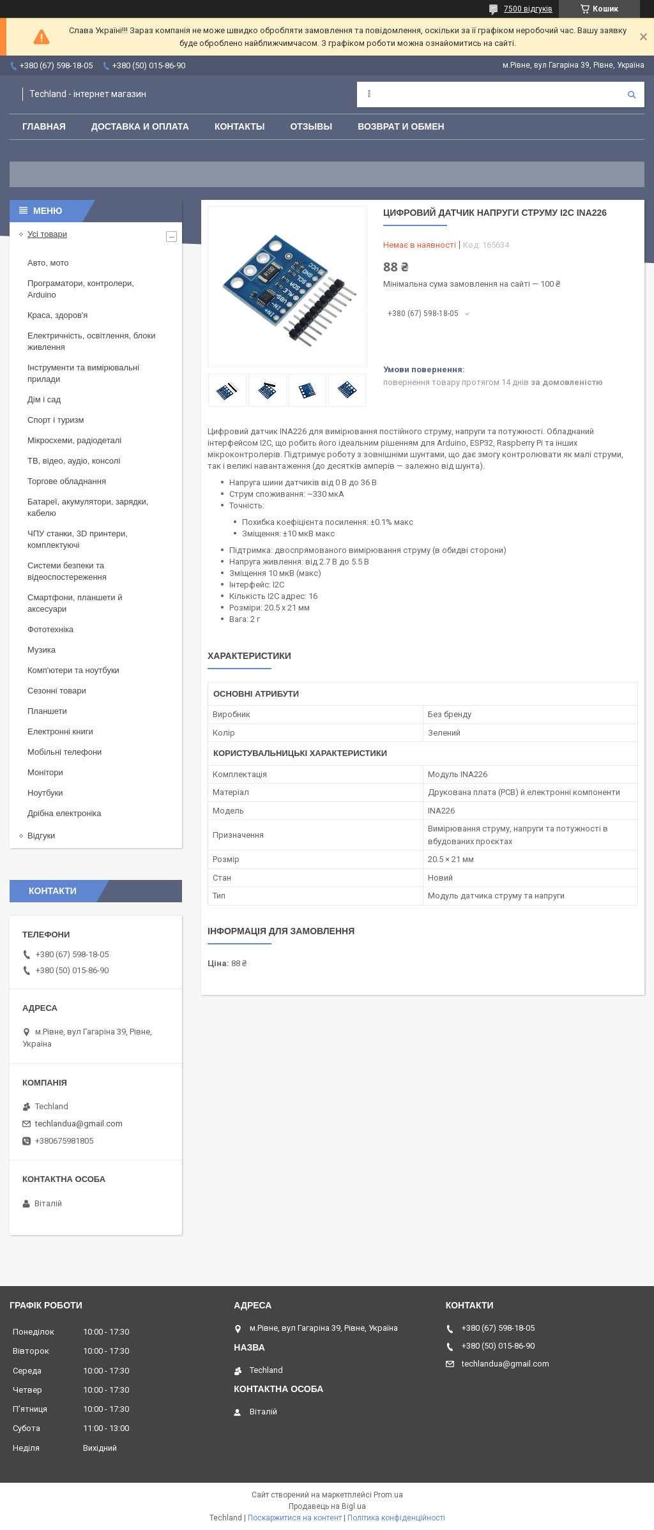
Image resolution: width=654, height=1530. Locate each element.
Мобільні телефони (64, 752)
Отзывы (311, 126)
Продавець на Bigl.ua (327, 1506)
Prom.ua (388, 1494)
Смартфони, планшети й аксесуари (74, 603)
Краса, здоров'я (57, 315)
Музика (41, 650)
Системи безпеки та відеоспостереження (67, 571)
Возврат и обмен (401, 126)
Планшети (47, 711)
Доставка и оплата (140, 126)
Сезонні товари (56, 690)
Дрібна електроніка (64, 813)
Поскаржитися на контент (295, 1517)
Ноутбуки (45, 793)
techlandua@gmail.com (79, 1123)
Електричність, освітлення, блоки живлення (91, 341)
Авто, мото (47, 263)
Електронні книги (60, 731)
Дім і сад (44, 399)
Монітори (45, 772)
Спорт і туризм (55, 420)
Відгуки (41, 835)
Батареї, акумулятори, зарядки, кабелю (87, 507)
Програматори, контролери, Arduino (80, 288)
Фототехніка (50, 629)
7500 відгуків (528, 8)
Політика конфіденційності (396, 1517)
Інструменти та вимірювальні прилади (83, 373)
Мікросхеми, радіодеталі (74, 440)
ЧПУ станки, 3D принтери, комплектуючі (77, 539)
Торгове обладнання (66, 481)
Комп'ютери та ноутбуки (73, 670)
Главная (44, 126)
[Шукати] (631, 94)
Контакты (239, 126)
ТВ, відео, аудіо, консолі (73, 461)
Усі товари (47, 234)
